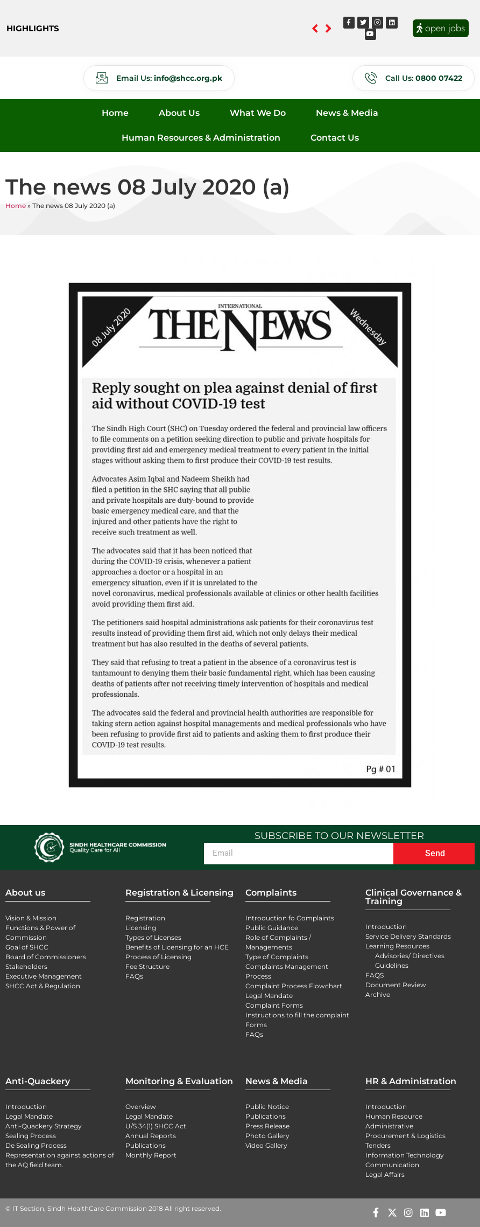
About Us (179, 113)
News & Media (347, 113)
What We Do (258, 113)
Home (115, 113)
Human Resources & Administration (201, 138)
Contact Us (334, 138)
